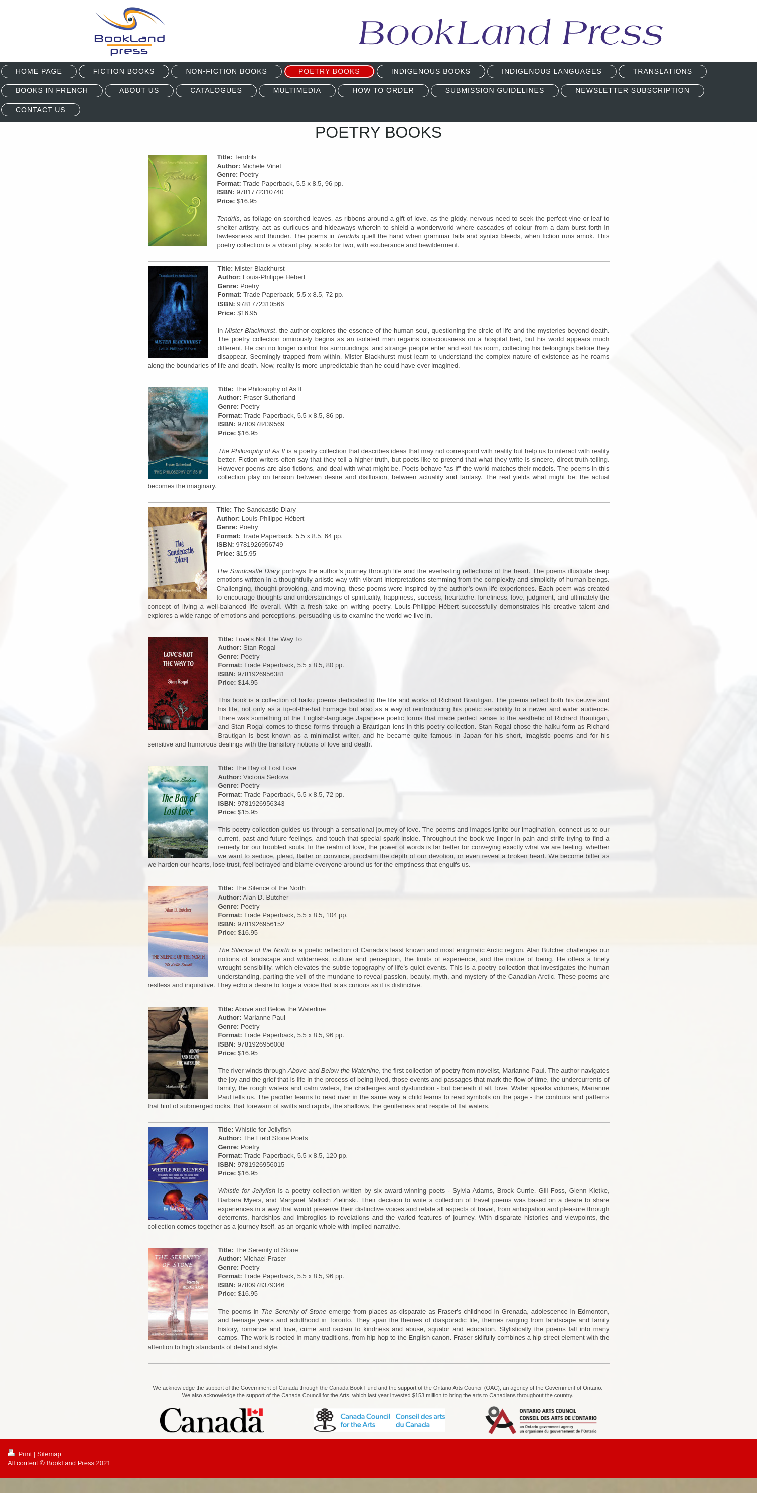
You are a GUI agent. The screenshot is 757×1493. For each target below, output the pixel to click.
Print (21, 1454)
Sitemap (49, 1454)
